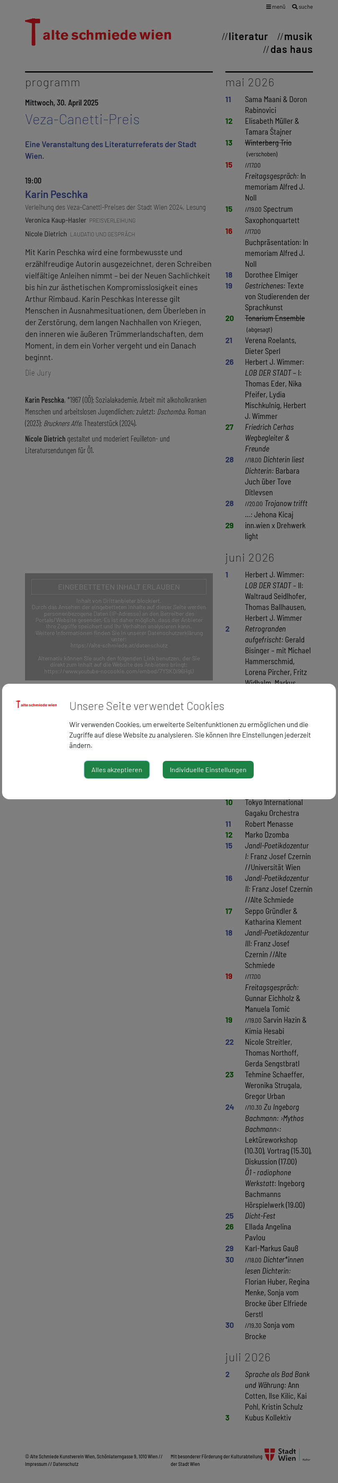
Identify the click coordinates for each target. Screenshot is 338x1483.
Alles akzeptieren (116, 769)
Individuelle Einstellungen (208, 769)
